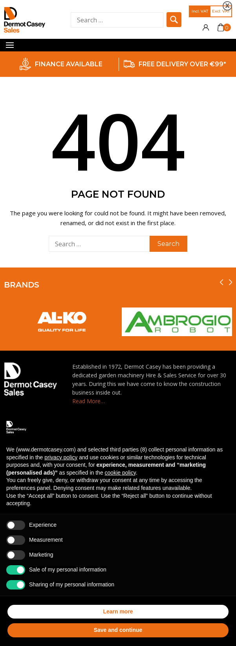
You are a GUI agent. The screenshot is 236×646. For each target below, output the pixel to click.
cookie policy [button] (120, 472)
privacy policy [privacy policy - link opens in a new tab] (60, 457)
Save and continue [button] (118, 630)
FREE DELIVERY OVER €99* (182, 64)
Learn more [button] (118, 611)
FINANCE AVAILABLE (68, 64)
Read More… (88, 401)
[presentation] (221, 282)
